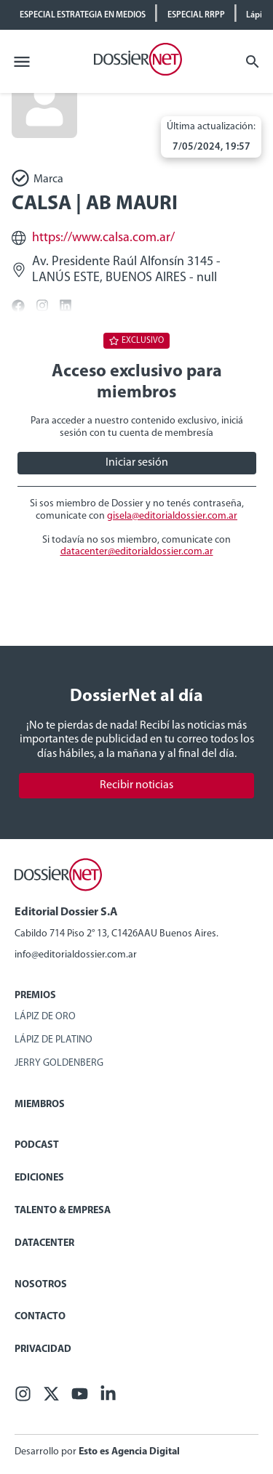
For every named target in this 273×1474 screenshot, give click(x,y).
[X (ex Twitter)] (51, 1398)
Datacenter (44, 1243)
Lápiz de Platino (53, 1039)
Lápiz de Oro (45, 1016)
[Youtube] (79, 1398)
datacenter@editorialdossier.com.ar (136, 551)
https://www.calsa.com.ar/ (103, 238)
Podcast (37, 1145)
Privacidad (43, 1349)
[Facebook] (23, 1398)
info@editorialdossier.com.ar (76, 954)
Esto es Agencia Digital (129, 1451)
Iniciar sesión (137, 463)
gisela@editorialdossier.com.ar (172, 516)
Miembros (40, 1104)
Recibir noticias (136, 785)
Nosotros (41, 1284)
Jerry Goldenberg (59, 1063)
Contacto (40, 1316)
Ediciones (39, 1178)
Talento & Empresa (63, 1210)
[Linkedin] (108, 1398)
